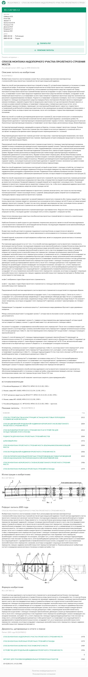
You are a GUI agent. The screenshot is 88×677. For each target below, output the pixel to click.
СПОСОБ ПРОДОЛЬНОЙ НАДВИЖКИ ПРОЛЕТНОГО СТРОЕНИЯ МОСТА (29, 452)
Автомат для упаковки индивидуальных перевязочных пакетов (30, 659)
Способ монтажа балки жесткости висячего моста (25, 646)
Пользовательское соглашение (44, 674)
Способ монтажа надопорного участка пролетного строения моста (33, 637)
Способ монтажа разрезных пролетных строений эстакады (29, 469)
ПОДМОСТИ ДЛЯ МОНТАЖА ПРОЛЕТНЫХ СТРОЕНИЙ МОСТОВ (26, 436)
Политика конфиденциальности (44, 671)
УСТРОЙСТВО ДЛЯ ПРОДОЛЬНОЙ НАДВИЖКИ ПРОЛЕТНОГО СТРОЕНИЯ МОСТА (33, 650)
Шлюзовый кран (10, 441)
